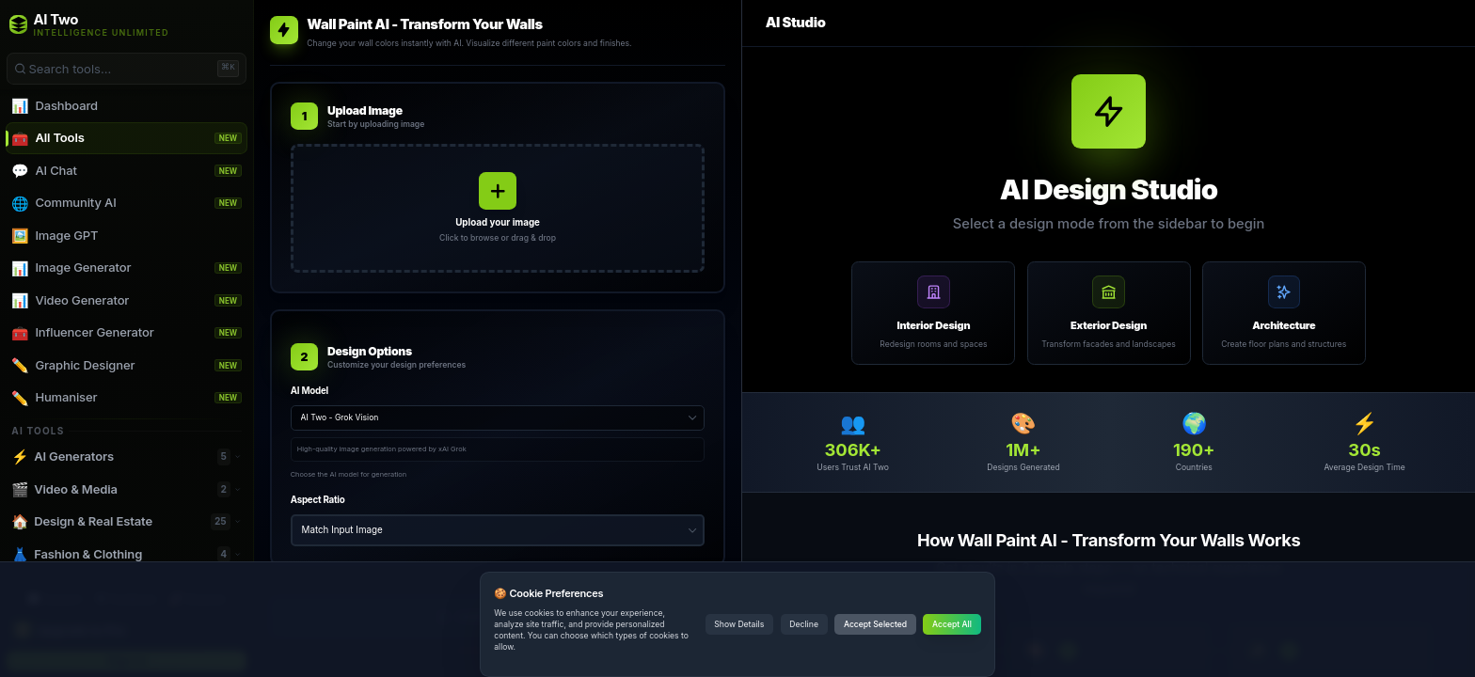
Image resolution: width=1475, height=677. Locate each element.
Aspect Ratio (318, 500)
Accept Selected (875, 624)
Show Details (739, 624)
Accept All (952, 624)
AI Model (309, 391)
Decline (803, 624)
